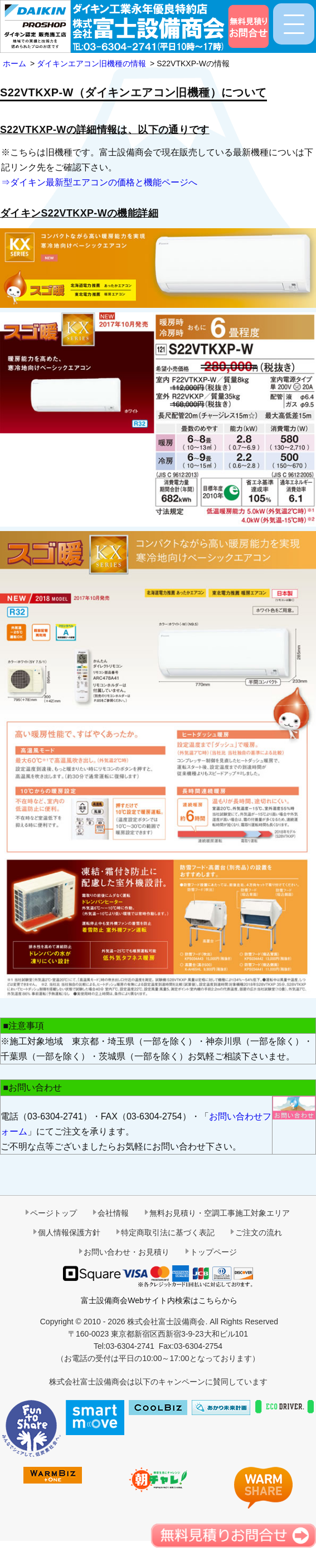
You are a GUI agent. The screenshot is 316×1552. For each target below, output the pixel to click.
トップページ (213, 1252)
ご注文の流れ (258, 1232)
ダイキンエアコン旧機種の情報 (91, 63)
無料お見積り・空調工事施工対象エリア (219, 1213)
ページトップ (53, 1213)
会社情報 (113, 1213)
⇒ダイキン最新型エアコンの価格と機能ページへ (99, 182)
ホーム (14, 63)
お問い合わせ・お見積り (126, 1252)
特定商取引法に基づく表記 (168, 1232)
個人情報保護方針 (69, 1232)
